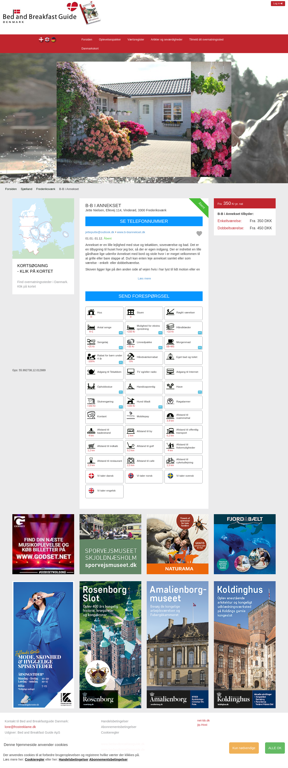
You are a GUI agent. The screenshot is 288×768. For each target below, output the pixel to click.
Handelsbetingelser (114, 721)
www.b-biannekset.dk (131, 232)
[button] (65, 119)
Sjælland (26, 189)
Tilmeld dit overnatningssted (206, 39)
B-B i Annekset (41, 40)
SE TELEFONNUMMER (144, 221)
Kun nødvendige (244, 748)
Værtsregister (136, 39)
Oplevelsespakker (110, 39)
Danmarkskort (90, 48)
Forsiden (87, 39)
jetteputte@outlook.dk (99, 232)
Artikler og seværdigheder (167, 39)
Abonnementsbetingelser (119, 727)
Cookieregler (110, 732)
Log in (278, 3)
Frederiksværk (45, 189)
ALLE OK (274, 748)
